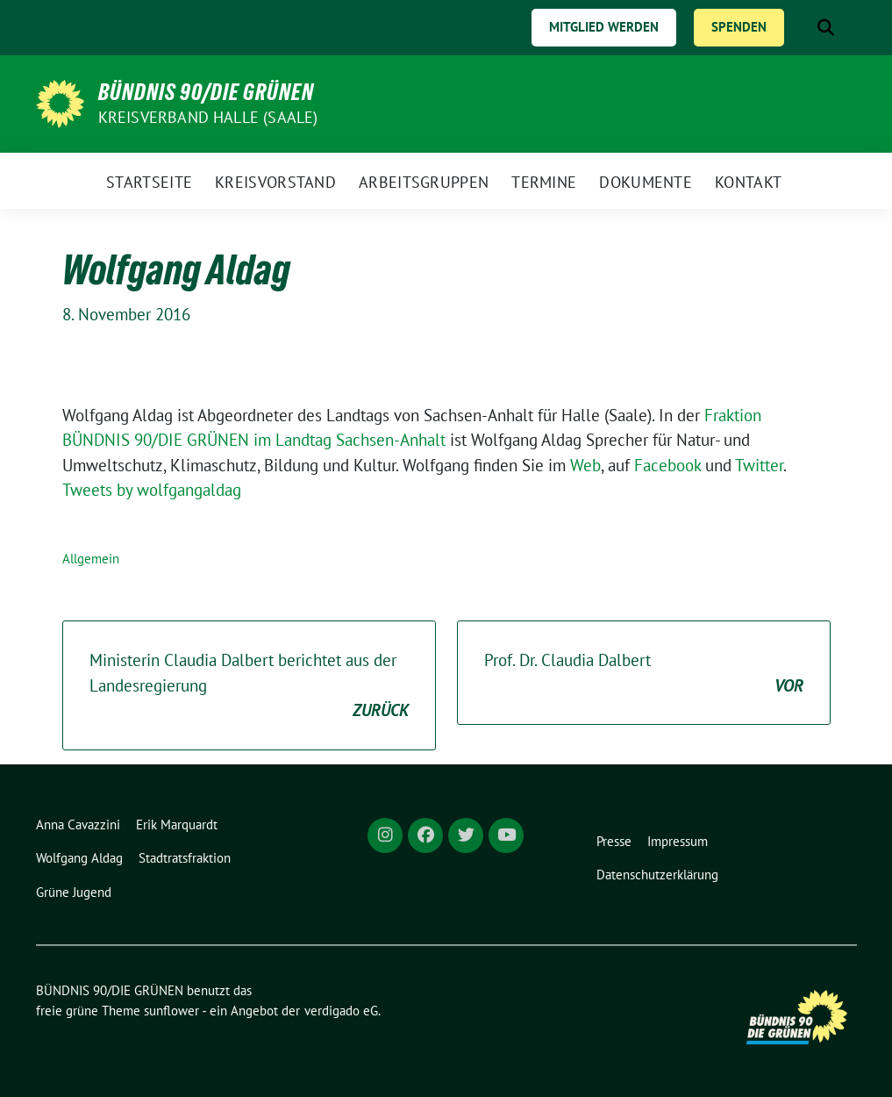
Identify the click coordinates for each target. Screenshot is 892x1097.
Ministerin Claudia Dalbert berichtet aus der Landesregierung (249, 686)
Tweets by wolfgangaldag (151, 489)
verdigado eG (341, 1010)
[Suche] (801, 27)
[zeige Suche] (826, 27)
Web (585, 465)
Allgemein (90, 558)
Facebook (669, 465)
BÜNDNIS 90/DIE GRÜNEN (206, 92)
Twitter (759, 465)
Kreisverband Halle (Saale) (208, 117)
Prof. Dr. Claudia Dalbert (643, 673)
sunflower (171, 1010)
